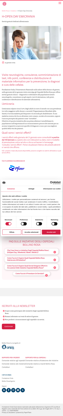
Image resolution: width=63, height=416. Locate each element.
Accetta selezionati (31, 232)
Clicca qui (8, 326)
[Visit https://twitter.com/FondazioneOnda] (23, 390)
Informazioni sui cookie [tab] (52, 189)
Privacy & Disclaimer (8, 412)
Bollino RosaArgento (8, 381)
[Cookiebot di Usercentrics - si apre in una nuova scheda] (52, 182)
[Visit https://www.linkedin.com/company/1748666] (4, 390)
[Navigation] (60, 3)
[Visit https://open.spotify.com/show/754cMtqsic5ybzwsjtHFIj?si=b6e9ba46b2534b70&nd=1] (18, 390)
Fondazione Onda (7, 378)
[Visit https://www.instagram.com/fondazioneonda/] (13, 390)
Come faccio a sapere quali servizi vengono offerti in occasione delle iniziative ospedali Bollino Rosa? (31, 267)
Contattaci (6, 367)
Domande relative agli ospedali (13, 361)
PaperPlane (27, 412)
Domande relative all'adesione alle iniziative (41, 361)
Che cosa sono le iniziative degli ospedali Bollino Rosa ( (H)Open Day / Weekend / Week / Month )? (31, 251)
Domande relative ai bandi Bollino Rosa (40, 364)
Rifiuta (11, 232)
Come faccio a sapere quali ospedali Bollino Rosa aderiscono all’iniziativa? (31, 259)
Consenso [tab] (11, 189)
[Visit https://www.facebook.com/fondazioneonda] (9, 390)
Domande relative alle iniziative (13, 364)
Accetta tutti (51, 232)
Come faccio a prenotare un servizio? (31, 273)
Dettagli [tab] (31, 189)
